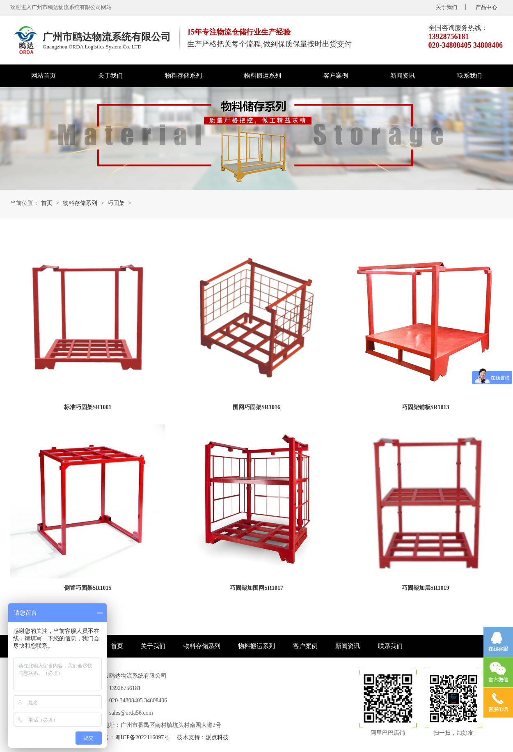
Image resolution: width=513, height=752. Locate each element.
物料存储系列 (183, 75)
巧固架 (116, 203)
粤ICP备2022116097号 (142, 737)
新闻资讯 (402, 75)
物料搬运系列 (262, 75)
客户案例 (335, 75)
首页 (47, 203)
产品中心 (486, 7)
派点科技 (217, 737)
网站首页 (43, 75)
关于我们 (446, 7)
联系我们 (469, 75)
